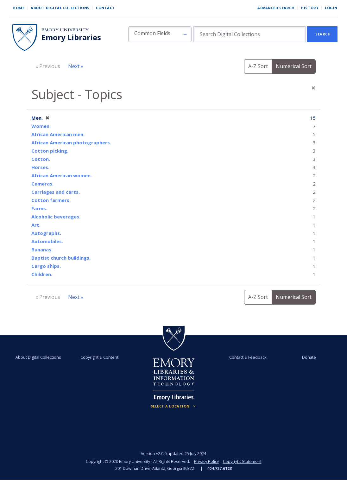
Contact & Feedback (247, 357)
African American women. (61, 175)
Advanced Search (275, 7)
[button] (160, 34)
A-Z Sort (258, 66)
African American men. (58, 134)
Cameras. (42, 183)
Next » (75, 66)
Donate (309, 357)
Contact (105, 7)
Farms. (39, 208)
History (310, 7)
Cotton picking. (49, 151)
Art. (36, 225)
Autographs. (46, 233)
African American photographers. (71, 142)
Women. (41, 126)
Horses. (40, 167)
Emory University (65, 30)
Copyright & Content (99, 357)
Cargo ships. (46, 266)
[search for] (249, 34)
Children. (41, 274)
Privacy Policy (206, 461)
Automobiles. (47, 241)
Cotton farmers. (51, 200)
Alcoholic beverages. (55, 216)
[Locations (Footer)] (174, 406)
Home (18, 7)
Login (331, 7)
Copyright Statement (242, 461)
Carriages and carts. (55, 192)
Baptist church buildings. (61, 258)
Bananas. (42, 249)
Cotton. (40, 159)
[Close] (313, 88)
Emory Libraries (71, 37)
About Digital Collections (60, 7)
